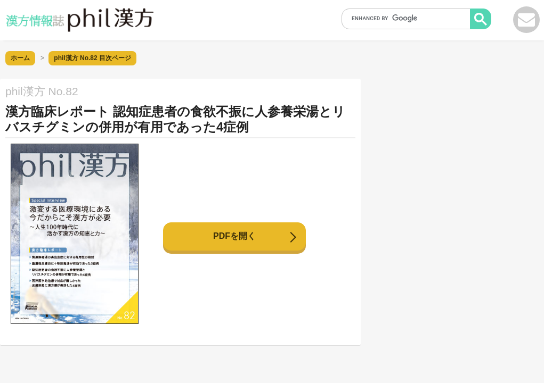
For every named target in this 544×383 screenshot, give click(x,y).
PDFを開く (234, 235)
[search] (409, 18)
